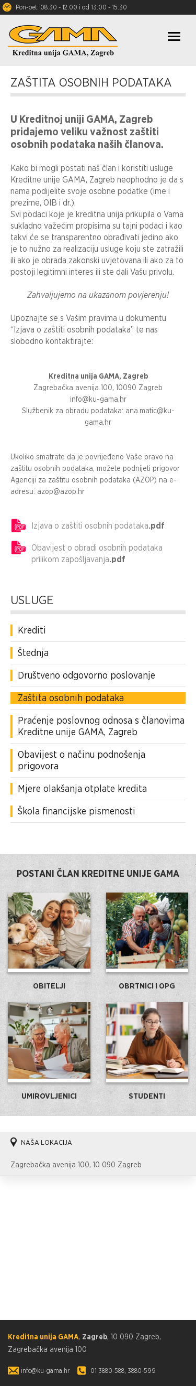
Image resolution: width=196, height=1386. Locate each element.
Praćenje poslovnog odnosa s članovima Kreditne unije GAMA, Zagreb (101, 726)
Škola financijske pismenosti (76, 810)
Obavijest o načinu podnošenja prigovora (81, 760)
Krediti (32, 630)
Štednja (33, 652)
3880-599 (142, 1370)
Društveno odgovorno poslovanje (86, 675)
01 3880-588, (108, 1370)
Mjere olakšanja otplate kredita (82, 788)
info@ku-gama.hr (45, 1370)
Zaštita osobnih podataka (71, 697)
